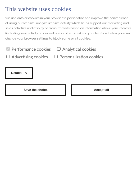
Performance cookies (28, 49)
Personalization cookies (78, 57)
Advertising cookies (27, 57)
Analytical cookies (76, 49)
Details (16, 73)
